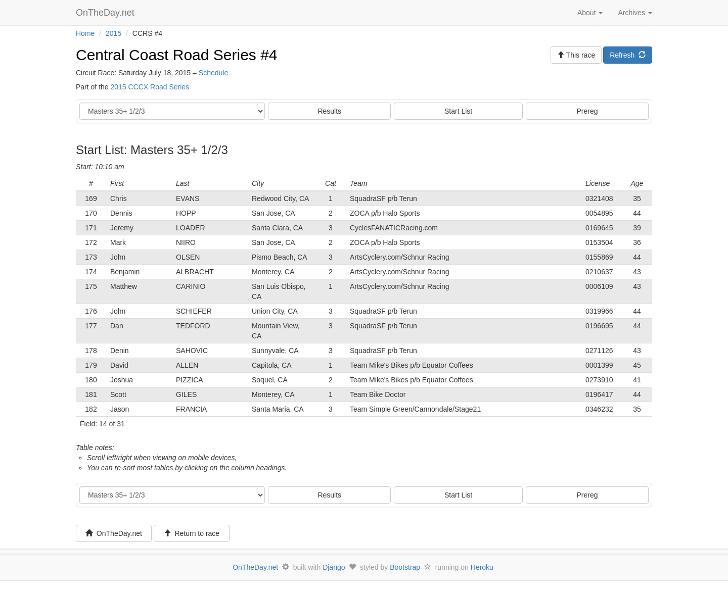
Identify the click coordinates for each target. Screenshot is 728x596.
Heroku (482, 567)
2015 (113, 33)
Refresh (628, 55)
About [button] (590, 13)
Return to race (192, 533)
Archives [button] (635, 13)
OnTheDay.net (106, 13)
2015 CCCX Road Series (149, 87)
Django (334, 567)
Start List (458, 111)
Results (329, 111)
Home (85, 33)
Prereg (587, 111)
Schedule (213, 73)
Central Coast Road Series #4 (177, 54)
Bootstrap (405, 567)
